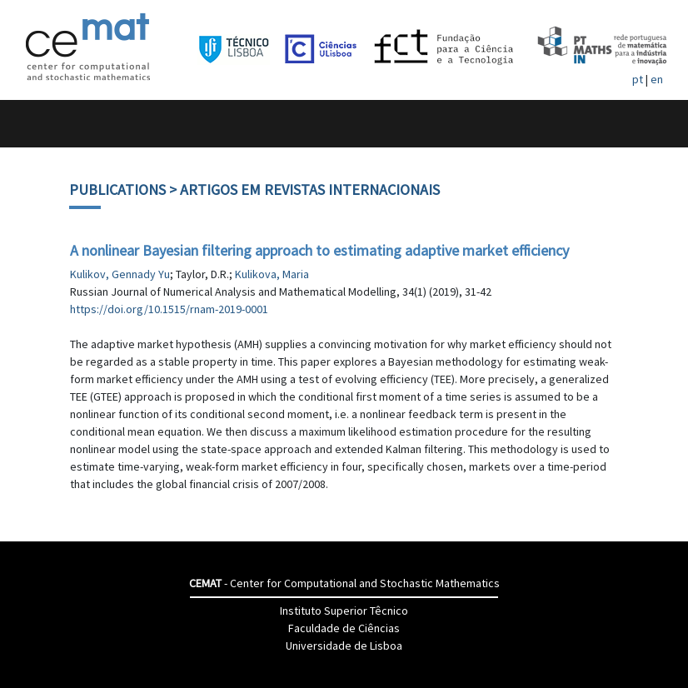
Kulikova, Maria (272, 274)
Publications (117, 189)
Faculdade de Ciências (344, 628)
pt (637, 79)
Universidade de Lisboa (344, 645)
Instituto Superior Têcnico (344, 610)
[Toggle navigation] (30, 123)
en (657, 79)
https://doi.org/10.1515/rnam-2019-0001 (169, 309)
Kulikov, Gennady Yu (120, 274)
